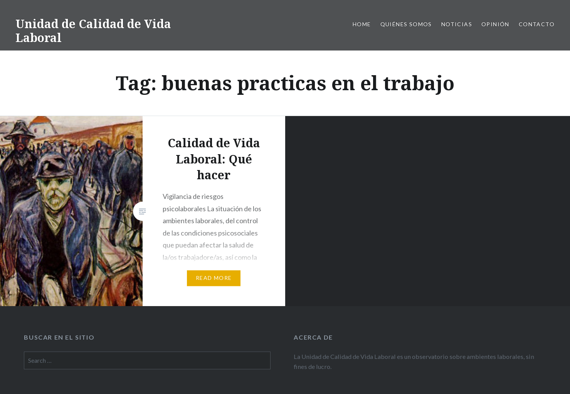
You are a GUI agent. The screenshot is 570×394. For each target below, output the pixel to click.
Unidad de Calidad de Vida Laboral (93, 30)
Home (362, 24)
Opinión (495, 24)
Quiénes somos (406, 24)
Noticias (456, 24)
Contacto (537, 24)
